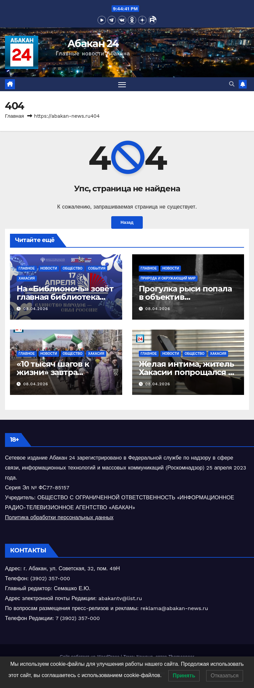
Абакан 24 (93, 43)
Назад (126, 222)
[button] (231, 84)
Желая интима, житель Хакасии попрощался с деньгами (186, 372)
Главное (27, 269)
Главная (14, 116)
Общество (73, 269)
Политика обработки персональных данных (59, 517)
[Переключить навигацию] (121, 84)
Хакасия (27, 279)
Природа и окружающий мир (168, 279)
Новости (49, 269)
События (96, 269)
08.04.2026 (35, 308)
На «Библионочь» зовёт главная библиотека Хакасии (65, 297)
